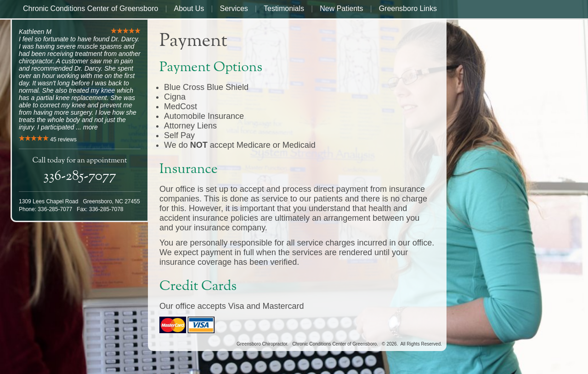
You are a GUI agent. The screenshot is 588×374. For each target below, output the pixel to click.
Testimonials (284, 8)
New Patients (341, 8)
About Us (189, 8)
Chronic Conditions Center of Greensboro (90, 8)
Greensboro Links (408, 8)
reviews (63, 139)
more (90, 127)
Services (234, 8)
